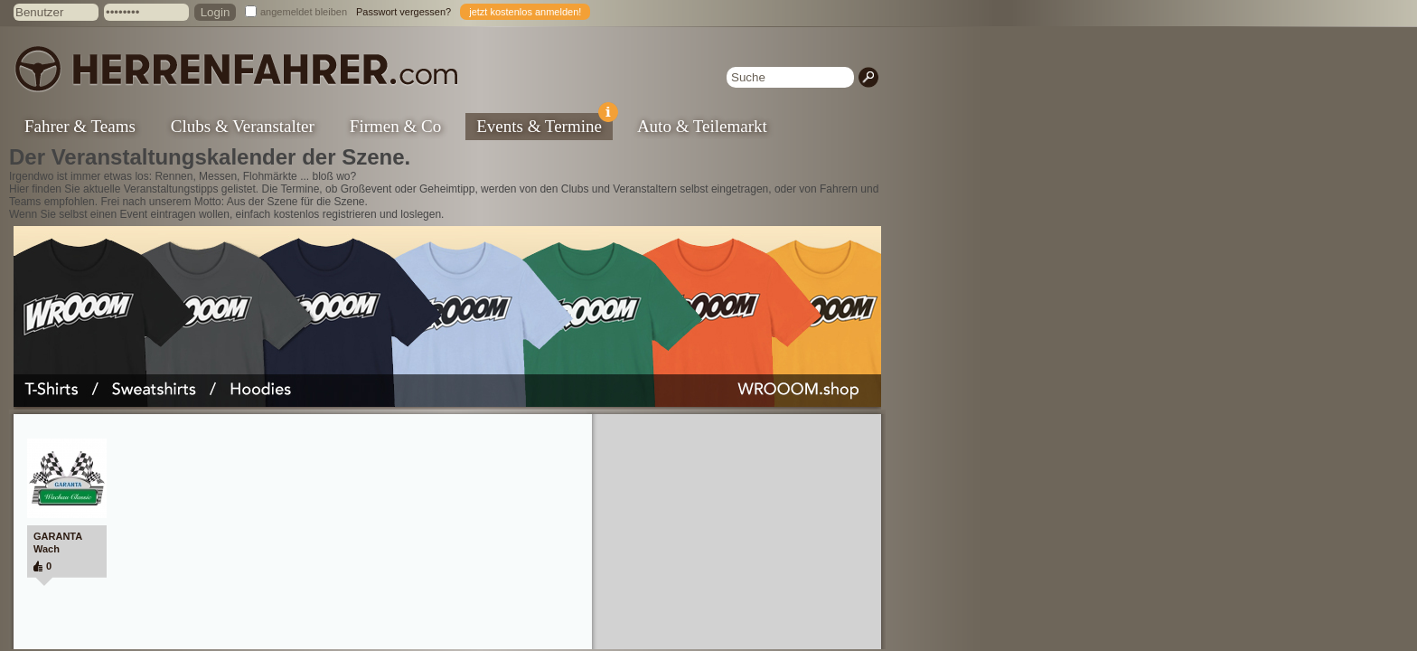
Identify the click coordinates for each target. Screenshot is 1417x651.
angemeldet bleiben (303, 11)
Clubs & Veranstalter (242, 126)
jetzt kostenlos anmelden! (525, 11)
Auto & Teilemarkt (702, 126)
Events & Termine (544, 124)
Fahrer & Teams (80, 126)
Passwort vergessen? (403, 11)
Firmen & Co (395, 126)
